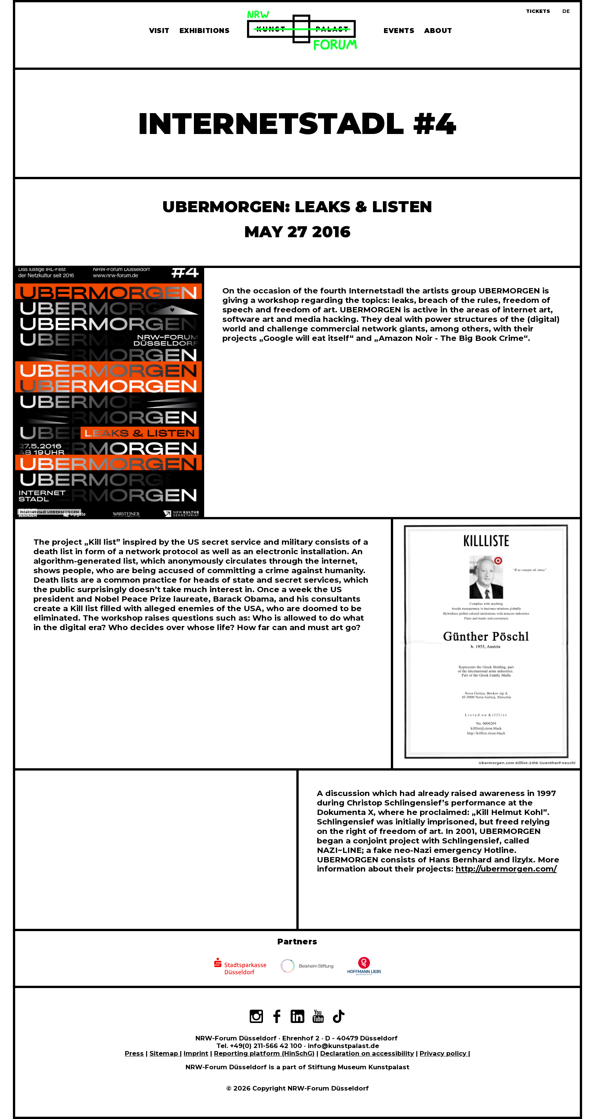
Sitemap (165, 1053)
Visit (159, 31)
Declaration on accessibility (367, 1053)
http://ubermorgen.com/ (506, 868)
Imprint (196, 1053)
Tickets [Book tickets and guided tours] (538, 11)
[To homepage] (302, 31)
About (438, 31)
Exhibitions (204, 31)
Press (134, 1053)
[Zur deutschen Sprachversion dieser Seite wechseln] (566, 11)
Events (399, 31)
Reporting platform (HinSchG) (264, 1053)
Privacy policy (444, 1053)
